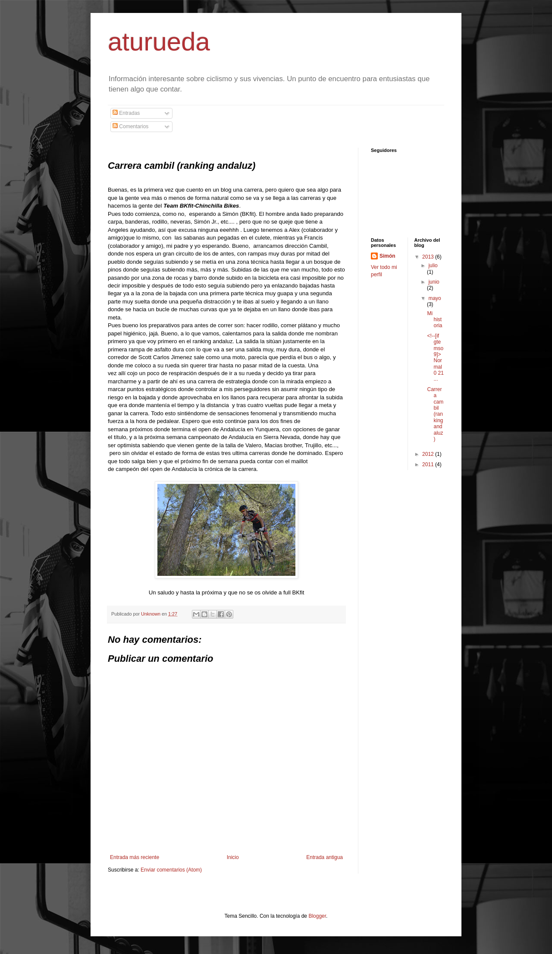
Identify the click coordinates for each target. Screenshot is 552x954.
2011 (428, 464)
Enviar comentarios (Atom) (171, 870)
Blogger (317, 916)
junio (433, 282)
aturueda (159, 41)
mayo (434, 298)
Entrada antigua (324, 857)
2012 (428, 454)
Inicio (233, 857)
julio (432, 265)
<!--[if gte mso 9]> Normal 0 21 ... (435, 357)
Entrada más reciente (134, 857)
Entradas (126, 113)
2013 (428, 257)
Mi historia (434, 319)
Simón (387, 256)
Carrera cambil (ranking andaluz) (435, 414)
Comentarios (130, 126)
